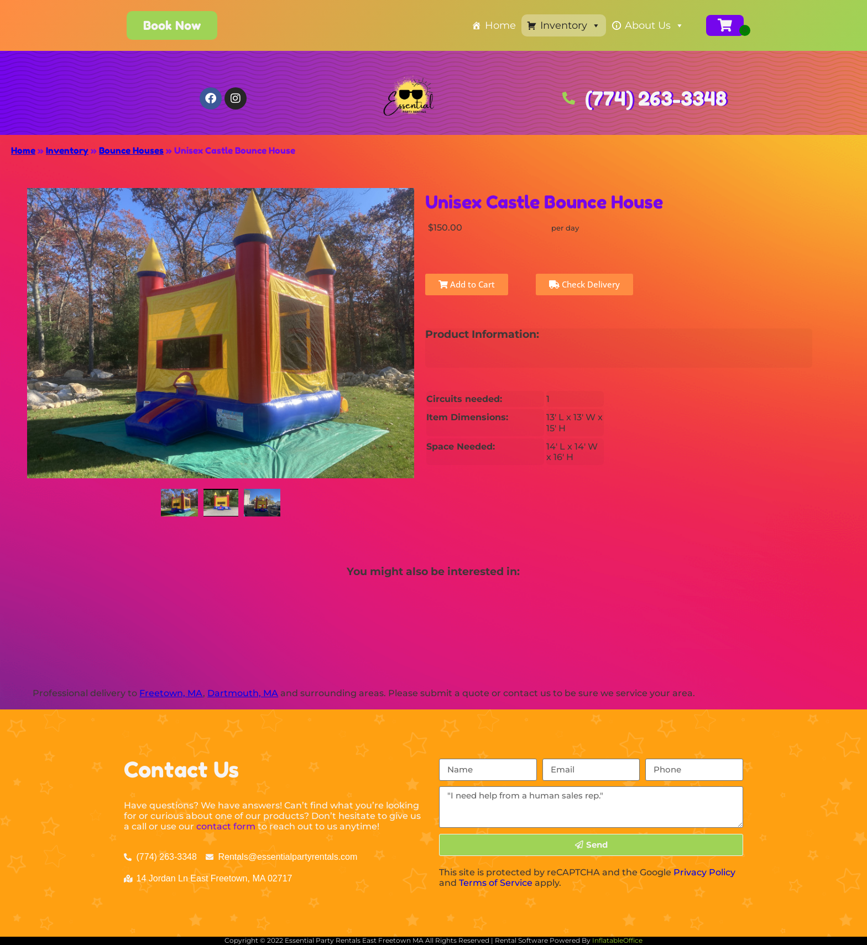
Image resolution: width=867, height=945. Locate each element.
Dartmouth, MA (242, 693)
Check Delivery (584, 284)
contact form (225, 826)
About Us (654, 25)
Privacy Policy (704, 872)
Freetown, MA (171, 693)
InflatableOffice (617, 940)
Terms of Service (495, 883)
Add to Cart (466, 284)
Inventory (570, 25)
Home (500, 25)
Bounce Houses (131, 150)
